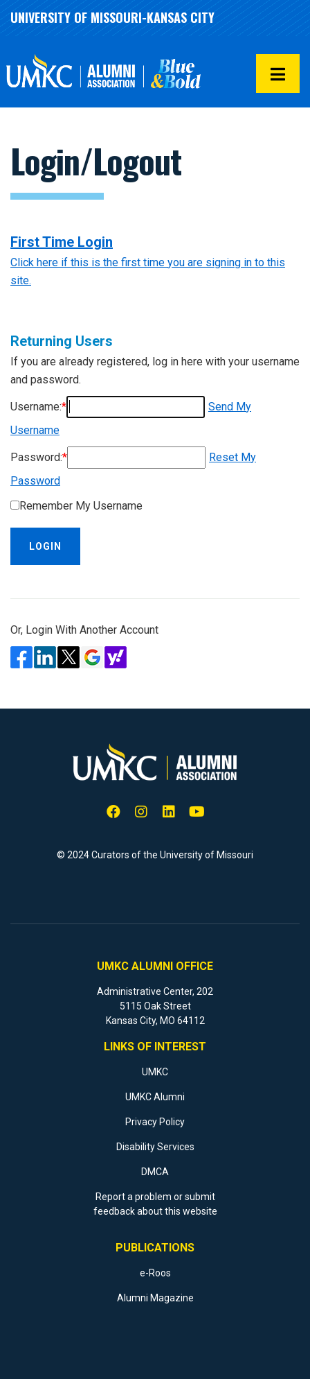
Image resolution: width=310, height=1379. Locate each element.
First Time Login (61, 242)
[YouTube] (196, 812)
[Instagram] (141, 812)
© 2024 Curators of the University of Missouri (155, 854)
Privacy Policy (155, 1121)
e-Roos (155, 1272)
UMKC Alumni (155, 1096)
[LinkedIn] (169, 812)
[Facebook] (113, 812)
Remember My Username (81, 505)
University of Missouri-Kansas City (112, 17)
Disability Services (155, 1146)
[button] (278, 73)
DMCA (155, 1171)
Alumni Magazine (155, 1297)
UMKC (155, 1071)
